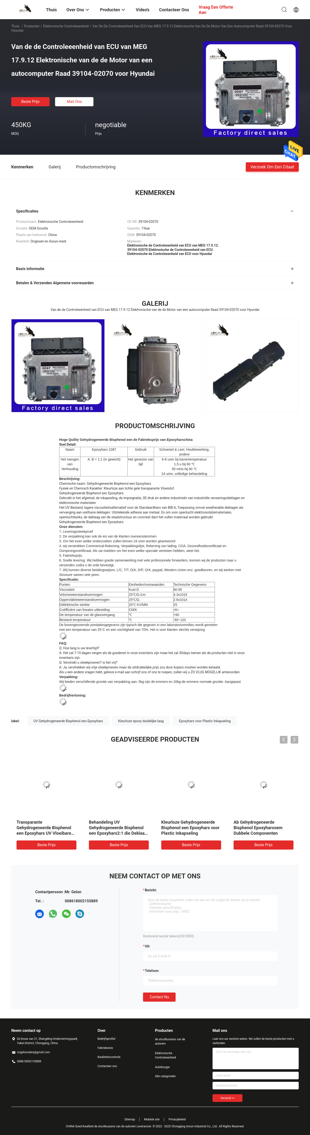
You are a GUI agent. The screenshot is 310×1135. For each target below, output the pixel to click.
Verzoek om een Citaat (272, 166)
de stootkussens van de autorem (170, 1041)
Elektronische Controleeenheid (66, 26)
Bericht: (151, 890)
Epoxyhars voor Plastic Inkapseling (205, 721)
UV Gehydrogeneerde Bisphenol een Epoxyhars (68, 721)
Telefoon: (152, 971)
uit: (147, 946)
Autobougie (162, 1067)
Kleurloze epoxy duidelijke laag (141, 721)
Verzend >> (227, 1098)
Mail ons (74, 101)
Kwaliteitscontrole (109, 1057)
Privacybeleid (177, 1119)
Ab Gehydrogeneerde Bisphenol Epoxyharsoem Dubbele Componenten (258, 828)
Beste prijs (30, 101)
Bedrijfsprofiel (106, 1038)
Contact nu (159, 997)
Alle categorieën (165, 1076)
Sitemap (130, 1119)
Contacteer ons (107, 1066)
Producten (32, 26)
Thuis (15, 26)
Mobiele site (152, 1119)
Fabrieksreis (105, 1048)
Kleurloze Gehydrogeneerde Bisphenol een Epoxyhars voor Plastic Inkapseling (190, 828)
